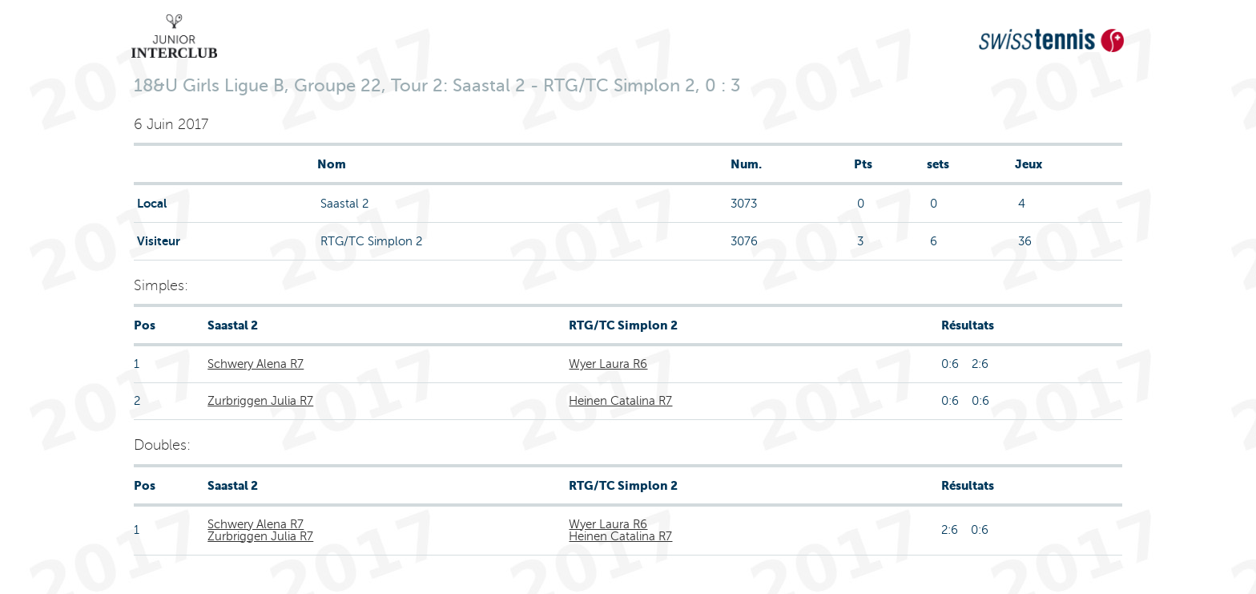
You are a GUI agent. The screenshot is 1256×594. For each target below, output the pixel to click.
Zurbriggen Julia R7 (260, 400)
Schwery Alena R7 (255, 364)
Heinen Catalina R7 (620, 400)
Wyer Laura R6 (608, 364)
